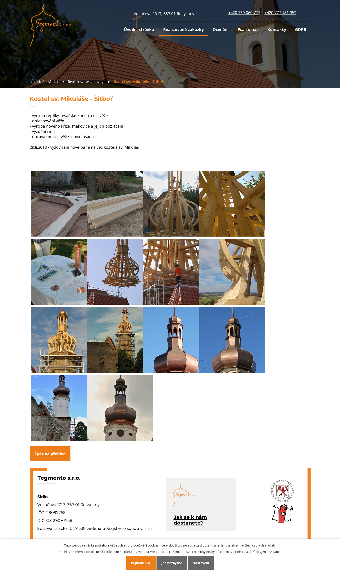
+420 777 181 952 (280, 12)
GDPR (300, 29)
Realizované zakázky (183, 29)
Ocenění (220, 29)
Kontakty (276, 29)
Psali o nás (247, 29)
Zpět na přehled (50, 453)
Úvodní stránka (139, 29)
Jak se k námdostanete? (190, 520)
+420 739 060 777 (244, 12)
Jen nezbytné (171, 563)
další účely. (268, 545)
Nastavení (201, 563)
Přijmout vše (141, 563)
